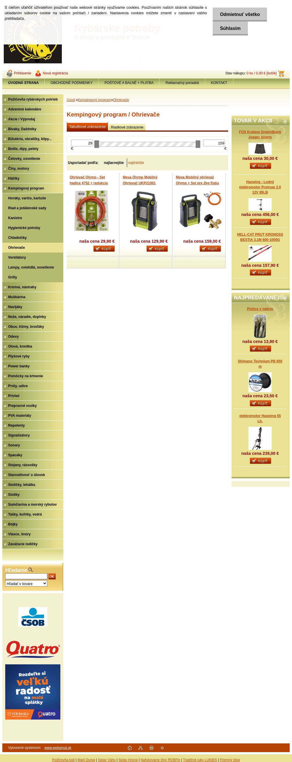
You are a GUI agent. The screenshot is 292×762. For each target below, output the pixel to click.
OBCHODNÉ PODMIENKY (72, 83)
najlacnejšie (114, 163)
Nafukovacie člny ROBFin (160, 760)
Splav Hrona (128, 760)
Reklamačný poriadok (182, 83)
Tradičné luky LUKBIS (200, 760)
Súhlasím (230, 28)
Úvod (71, 100)
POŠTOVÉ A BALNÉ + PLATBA (129, 83)
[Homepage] (23, 82)
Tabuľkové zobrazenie (87, 126)
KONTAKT (219, 83)
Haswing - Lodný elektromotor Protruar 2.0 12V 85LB (260, 187)
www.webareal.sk (57, 748)
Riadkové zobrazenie (127, 127)
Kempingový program (94, 100)
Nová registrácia (55, 73)
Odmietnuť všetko (240, 14)
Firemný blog (230, 760)
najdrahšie (136, 163)
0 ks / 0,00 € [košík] (262, 73)
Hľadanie (16, 570)
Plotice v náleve (260, 309)
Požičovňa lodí (63, 760)
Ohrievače (121, 100)
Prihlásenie (22, 73)
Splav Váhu (107, 760)
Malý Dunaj (86, 760)
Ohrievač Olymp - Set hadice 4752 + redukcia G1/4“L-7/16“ (89, 183)
